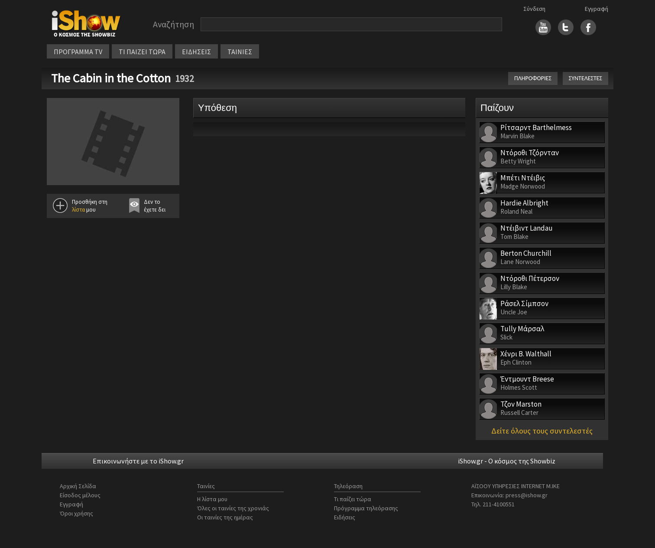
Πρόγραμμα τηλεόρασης (366, 508)
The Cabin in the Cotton (111, 78)
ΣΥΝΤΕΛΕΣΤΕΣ (585, 78)
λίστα (78, 209)
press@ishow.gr (527, 495)
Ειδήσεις (344, 517)
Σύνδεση (534, 9)
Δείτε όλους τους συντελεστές (542, 431)
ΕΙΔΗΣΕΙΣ (196, 51)
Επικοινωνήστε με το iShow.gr (138, 461)
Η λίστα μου (212, 499)
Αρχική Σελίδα (78, 486)
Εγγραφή (596, 9)
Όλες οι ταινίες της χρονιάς (233, 508)
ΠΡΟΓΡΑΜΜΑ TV (78, 51)
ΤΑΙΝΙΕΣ (239, 51)
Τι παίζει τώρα (352, 499)
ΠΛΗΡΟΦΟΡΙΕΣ (532, 78)
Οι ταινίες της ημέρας (225, 517)
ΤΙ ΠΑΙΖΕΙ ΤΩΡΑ (142, 51)
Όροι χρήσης (76, 513)
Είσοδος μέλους (80, 495)
